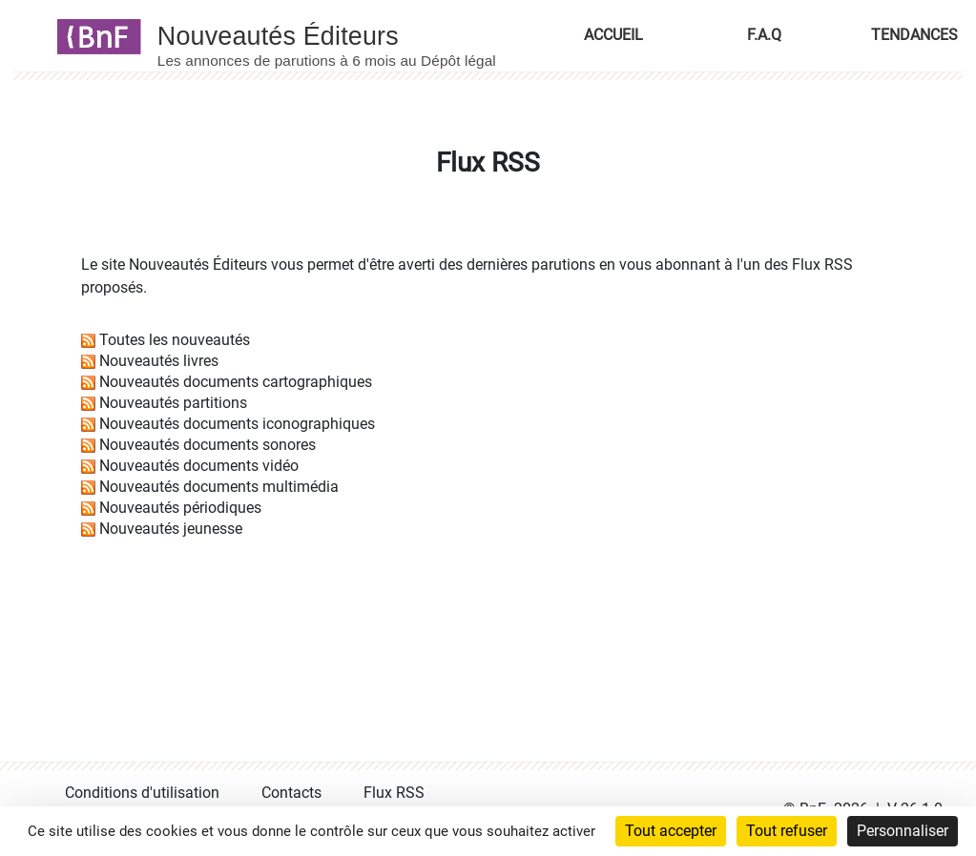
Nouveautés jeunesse (170, 529)
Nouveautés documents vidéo (199, 466)
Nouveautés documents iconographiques (237, 424)
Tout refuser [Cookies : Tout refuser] (786, 831)
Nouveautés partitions (173, 403)
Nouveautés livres (158, 361)
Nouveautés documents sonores (207, 445)
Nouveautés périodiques (180, 508)
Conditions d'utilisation (142, 793)
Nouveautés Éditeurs (198, 264)
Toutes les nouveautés (174, 340)
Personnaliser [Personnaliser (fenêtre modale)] (902, 831)
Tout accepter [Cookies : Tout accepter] (670, 831)
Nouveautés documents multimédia (219, 487)
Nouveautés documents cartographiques (235, 382)
